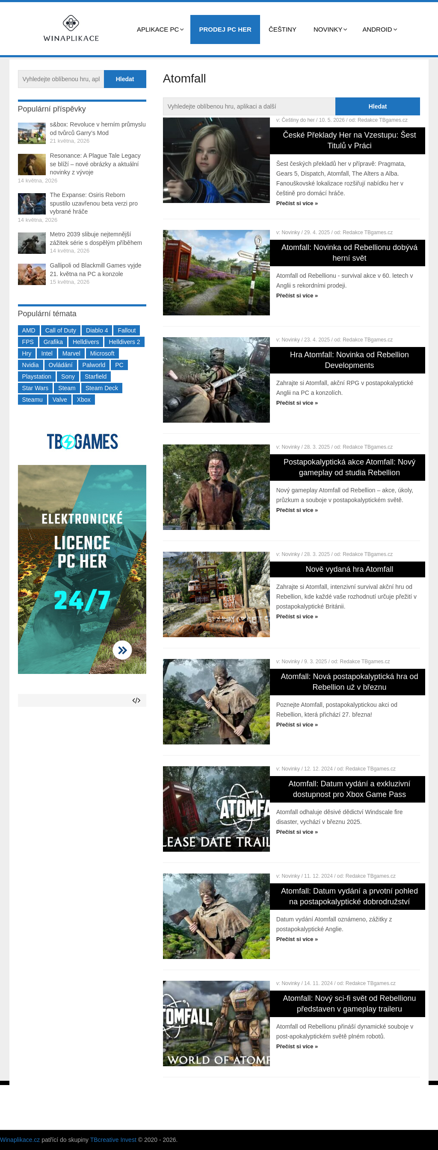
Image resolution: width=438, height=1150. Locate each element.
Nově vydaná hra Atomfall (350, 569)
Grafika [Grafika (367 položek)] (53, 341)
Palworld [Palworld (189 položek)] (94, 365)
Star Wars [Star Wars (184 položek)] (35, 388)
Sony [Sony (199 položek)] (68, 376)
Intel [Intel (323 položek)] (46, 353)
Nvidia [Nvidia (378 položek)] (30, 365)
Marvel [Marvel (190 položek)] (71, 353)
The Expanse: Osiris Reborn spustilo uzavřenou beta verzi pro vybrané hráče (94, 203)
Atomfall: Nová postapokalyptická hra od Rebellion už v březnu (349, 681)
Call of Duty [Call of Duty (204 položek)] (60, 330)
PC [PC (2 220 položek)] (119, 365)
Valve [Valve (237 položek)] (60, 399)
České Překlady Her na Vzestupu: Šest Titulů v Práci (349, 140)
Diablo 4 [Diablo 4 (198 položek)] (97, 330)
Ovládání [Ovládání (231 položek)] (61, 365)
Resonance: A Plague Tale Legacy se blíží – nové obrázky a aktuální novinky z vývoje (95, 164)
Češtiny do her (297, 120)
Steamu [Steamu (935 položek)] (32, 399)
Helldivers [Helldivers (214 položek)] (86, 341)
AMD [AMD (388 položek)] (29, 330)
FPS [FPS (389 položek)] (28, 341)
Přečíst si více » (297, 203)
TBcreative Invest (113, 1139)
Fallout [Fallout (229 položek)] (127, 330)
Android (377, 29)
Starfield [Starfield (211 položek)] (96, 376)
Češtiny (282, 29)
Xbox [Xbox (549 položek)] (84, 399)
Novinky (328, 29)
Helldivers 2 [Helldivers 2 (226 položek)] (124, 341)
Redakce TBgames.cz (383, 120)
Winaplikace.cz (20, 1139)
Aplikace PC (158, 29)
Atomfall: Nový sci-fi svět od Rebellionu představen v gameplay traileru (349, 1003)
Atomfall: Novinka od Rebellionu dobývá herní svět (349, 252)
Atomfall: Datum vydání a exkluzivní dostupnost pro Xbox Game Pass (350, 789)
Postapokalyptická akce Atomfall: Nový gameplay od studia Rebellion (349, 467)
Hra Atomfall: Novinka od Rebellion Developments (349, 360)
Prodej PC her (225, 29)
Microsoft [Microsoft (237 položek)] (102, 353)
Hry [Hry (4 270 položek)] (27, 353)
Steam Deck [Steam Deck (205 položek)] (102, 388)
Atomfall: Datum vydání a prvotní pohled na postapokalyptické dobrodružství (349, 896)
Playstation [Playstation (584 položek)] (36, 376)
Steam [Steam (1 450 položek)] (66, 388)
